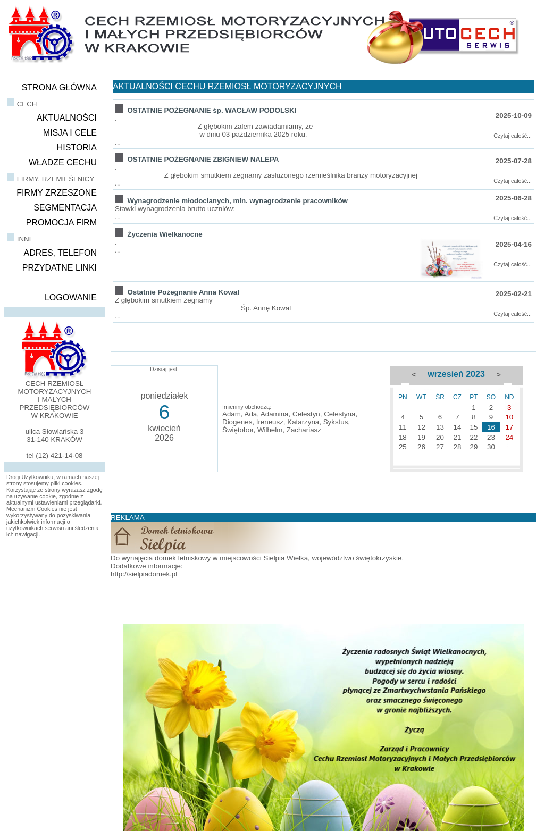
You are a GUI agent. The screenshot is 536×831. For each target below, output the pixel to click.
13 (440, 427)
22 (474, 437)
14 (457, 427)
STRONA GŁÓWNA (59, 87)
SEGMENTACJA (65, 207)
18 (403, 437)
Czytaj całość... (512, 135)
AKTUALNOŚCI (67, 117)
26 (421, 447)
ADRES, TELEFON (60, 252)
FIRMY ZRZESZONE (56, 192)
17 (509, 427)
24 (509, 437)
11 (403, 427)
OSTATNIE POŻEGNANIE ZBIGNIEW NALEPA (203, 159)
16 (491, 427)
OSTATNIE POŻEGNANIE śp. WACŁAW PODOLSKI (211, 110)
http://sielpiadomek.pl (144, 574)
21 (457, 437)
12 (421, 427)
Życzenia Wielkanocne (164, 234)
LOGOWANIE (71, 297)
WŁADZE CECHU (63, 162)
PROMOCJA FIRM (61, 222)
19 (421, 437)
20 (440, 437)
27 (440, 447)
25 (403, 447)
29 (474, 447)
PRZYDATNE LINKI (59, 267)
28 (457, 447)
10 (509, 417)
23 (491, 437)
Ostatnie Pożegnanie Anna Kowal (183, 292)
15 (474, 427)
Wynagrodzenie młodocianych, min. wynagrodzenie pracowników (237, 201)
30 (491, 447)
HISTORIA (77, 147)
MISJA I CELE (70, 132)
